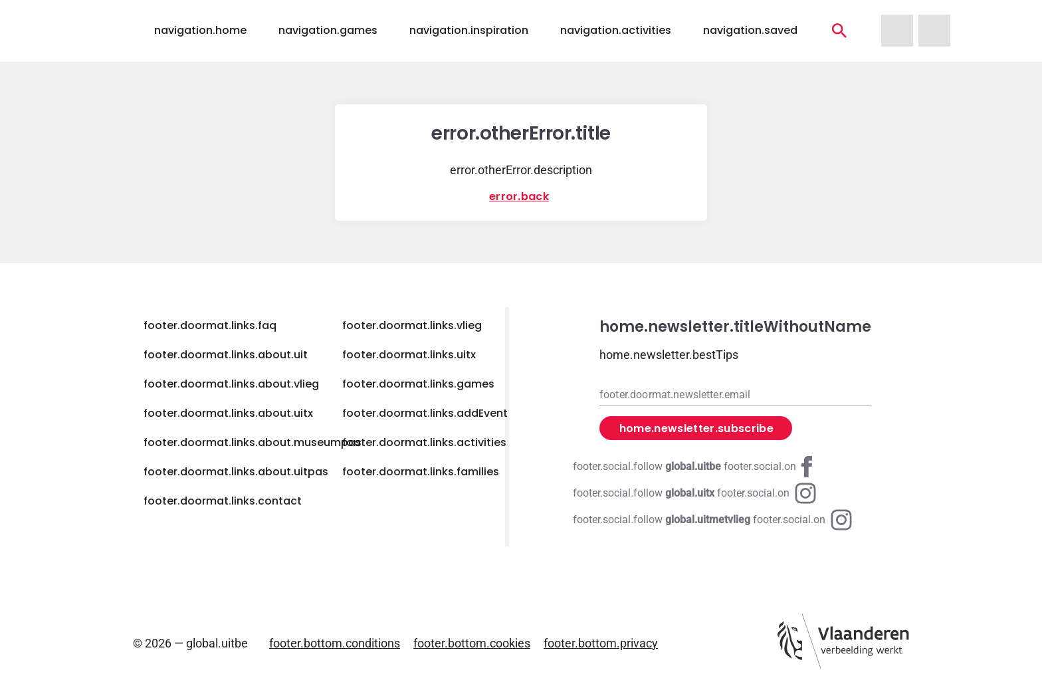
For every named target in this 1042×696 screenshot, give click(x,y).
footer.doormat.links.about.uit (226, 354)
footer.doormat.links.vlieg (412, 325)
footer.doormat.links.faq (210, 325)
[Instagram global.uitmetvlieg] (712, 519)
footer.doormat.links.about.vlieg (231, 384)
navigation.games (327, 30)
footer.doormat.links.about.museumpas (253, 442)
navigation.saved (750, 30)
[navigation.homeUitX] (934, 31)
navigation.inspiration (468, 30)
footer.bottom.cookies (471, 643)
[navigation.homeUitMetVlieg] (897, 31)
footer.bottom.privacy (601, 643)
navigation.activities (615, 30)
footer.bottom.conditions (334, 643)
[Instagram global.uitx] (694, 493)
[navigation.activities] (839, 30)
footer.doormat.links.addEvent (425, 413)
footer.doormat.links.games (418, 384)
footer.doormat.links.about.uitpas (236, 471)
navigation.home (200, 30)
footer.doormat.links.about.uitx (228, 413)
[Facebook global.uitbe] (695, 466)
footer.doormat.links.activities (424, 442)
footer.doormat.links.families (420, 471)
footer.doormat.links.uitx (409, 354)
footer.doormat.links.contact (223, 501)
